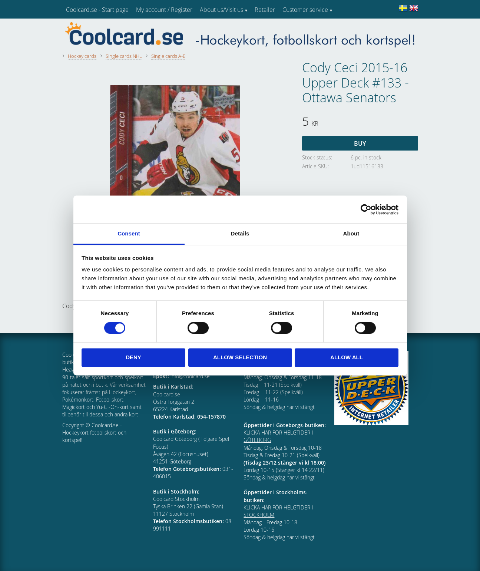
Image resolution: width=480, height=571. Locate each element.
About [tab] (351, 233)
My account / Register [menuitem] (164, 10)
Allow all (346, 357)
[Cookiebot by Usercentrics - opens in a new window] (366, 209)
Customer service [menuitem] (305, 10)
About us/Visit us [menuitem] (221, 10)
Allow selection (240, 357)
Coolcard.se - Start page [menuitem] (97, 10)
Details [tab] (240, 233)
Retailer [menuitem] (265, 10)
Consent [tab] (128, 233)
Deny (133, 357)
